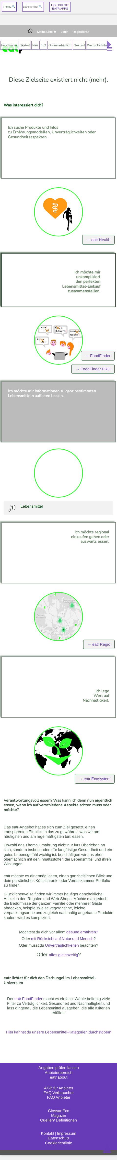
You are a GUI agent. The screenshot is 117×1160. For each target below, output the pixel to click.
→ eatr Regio (98, 644)
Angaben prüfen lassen (58, 1068)
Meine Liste (46, 32)
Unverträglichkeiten (62, 945)
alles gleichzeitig (63, 955)
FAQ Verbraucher (59, 1093)
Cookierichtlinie (58, 1143)
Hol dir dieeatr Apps (60, 6)
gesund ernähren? (82, 932)
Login (64, 32)
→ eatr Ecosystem (94, 779)
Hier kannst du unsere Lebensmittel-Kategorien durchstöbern (58, 1032)
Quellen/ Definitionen (58, 1120)
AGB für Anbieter (58, 1088)
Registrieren (81, 32)
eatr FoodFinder (28, 999)
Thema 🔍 (9, 6)
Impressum (66, 1133)
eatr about (58, 1077)
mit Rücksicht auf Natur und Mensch (62, 939)
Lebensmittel (32, 506)
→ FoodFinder (97, 356)
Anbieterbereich (58, 1072)
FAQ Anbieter (58, 1097)
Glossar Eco (58, 1111)
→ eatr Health (98, 240)
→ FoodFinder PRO (93, 369)
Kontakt (47, 1133)
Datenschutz (59, 1138)
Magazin (58, 1115)
